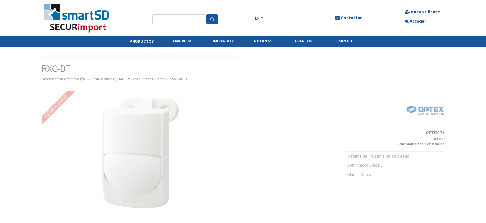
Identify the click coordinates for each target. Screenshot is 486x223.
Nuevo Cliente (422, 12)
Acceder (415, 21)
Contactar (348, 17)
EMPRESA (182, 41)
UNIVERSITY (222, 41)
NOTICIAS (263, 41)
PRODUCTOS (142, 41)
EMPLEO (344, 41)
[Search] (212, 19)
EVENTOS (303, 41)
